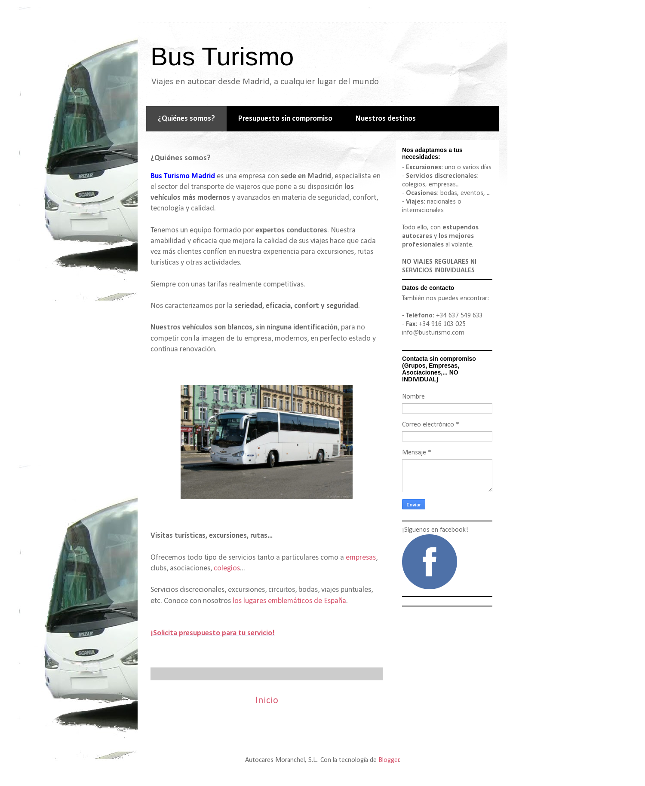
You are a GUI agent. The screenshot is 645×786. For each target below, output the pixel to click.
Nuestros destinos (386, 119)
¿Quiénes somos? (186, 119)
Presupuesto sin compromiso (285, 119)
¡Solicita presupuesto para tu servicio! (212, 633)
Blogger (388, 760)
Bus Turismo (222, 56)
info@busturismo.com (433, 332)
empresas (361, 558)
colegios (227, 568)
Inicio (266, 701)
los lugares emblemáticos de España (289, 601)
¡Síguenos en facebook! (435, 530)
